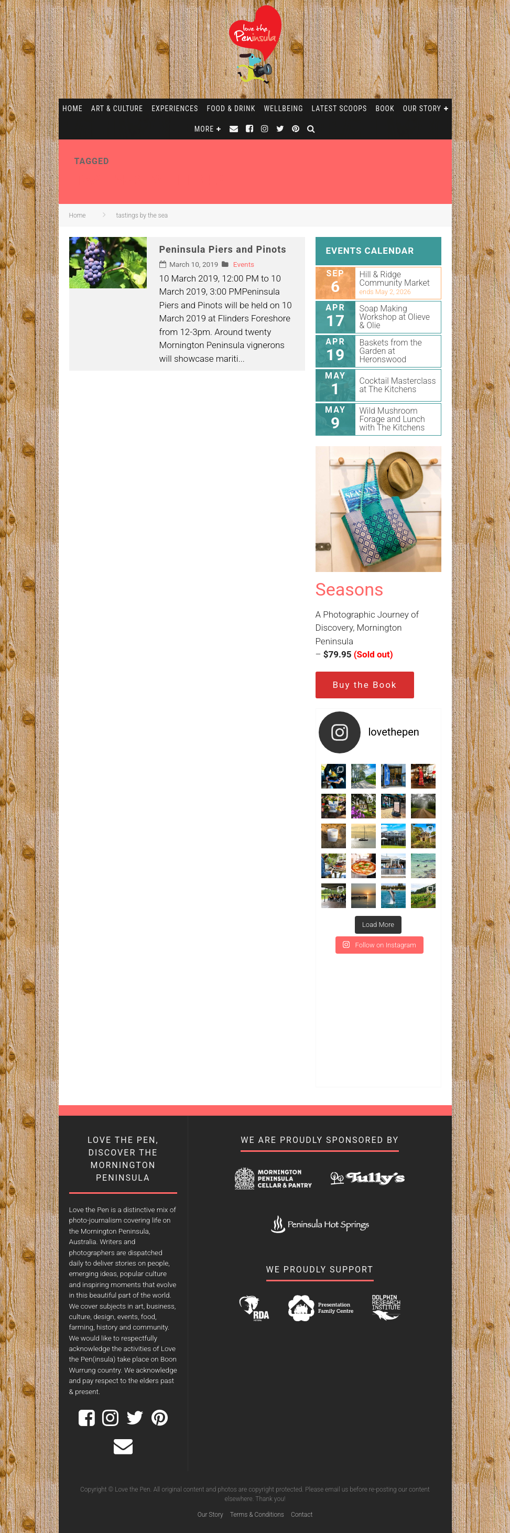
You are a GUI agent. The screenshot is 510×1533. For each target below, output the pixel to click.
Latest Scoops (339, 108)
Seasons (350, 589)
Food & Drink (231, 108)
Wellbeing (283, 108)
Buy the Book (365, 684)
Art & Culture (117, 108)
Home (72, 108)
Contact (301, 1514)
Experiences (174, 108)
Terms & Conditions (257, 1514)
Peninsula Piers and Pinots (223, 249)
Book (385, 108)
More (204, 129)
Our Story (422, 108)
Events (243, 264)
